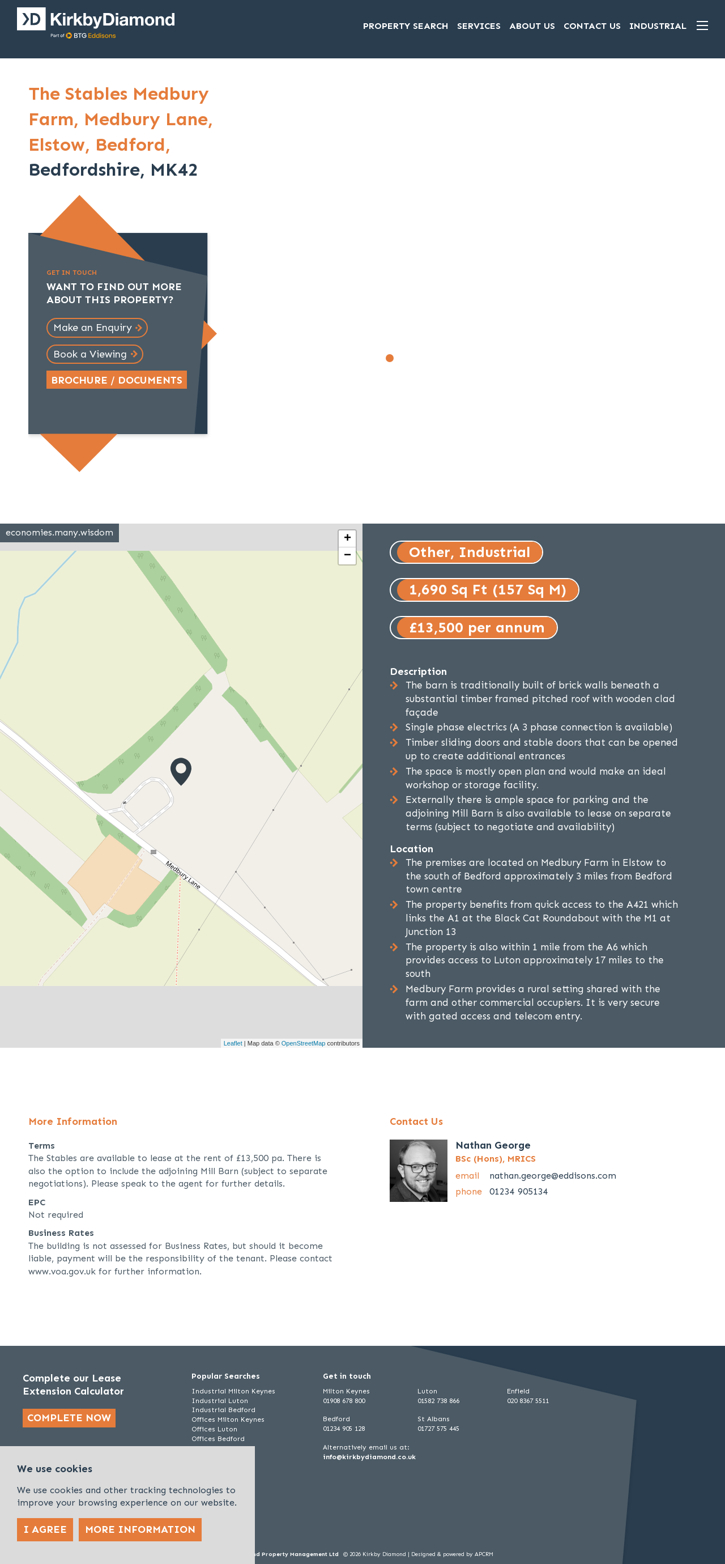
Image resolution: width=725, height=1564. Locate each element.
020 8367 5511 (528, 1401)
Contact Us (592, 25)
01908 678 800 (344, 1401)
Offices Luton (214, 1429)
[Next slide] (561, 228)
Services (479, 25)
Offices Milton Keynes (228, 1419)
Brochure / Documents (116, 380)
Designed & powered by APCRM (452, 1554)
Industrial (657, 25)
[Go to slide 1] (390, 358)
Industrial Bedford (223, 1410)
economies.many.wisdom (59, 532)
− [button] (347, 555)
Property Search (406, 25)
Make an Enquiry (92, 327)
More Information (140, 1529)
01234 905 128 (344, 1429)
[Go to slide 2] (402, 358)
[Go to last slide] (255, 228)
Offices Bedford (218, 1439)
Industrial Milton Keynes (233, 1391)
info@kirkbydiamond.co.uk (369, 1457)
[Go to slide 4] (427, 358)
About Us (532, 25)
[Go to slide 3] (415, 358)
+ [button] (347, 538)
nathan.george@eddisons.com (552, 1175)
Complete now (69, 1418)
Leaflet (233, 1043)
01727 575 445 (438, 1429)
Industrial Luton (219, 1401)
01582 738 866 (438, 1401)
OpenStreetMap (304, 1043)
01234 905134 (518, 1191)
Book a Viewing (90, 354)
